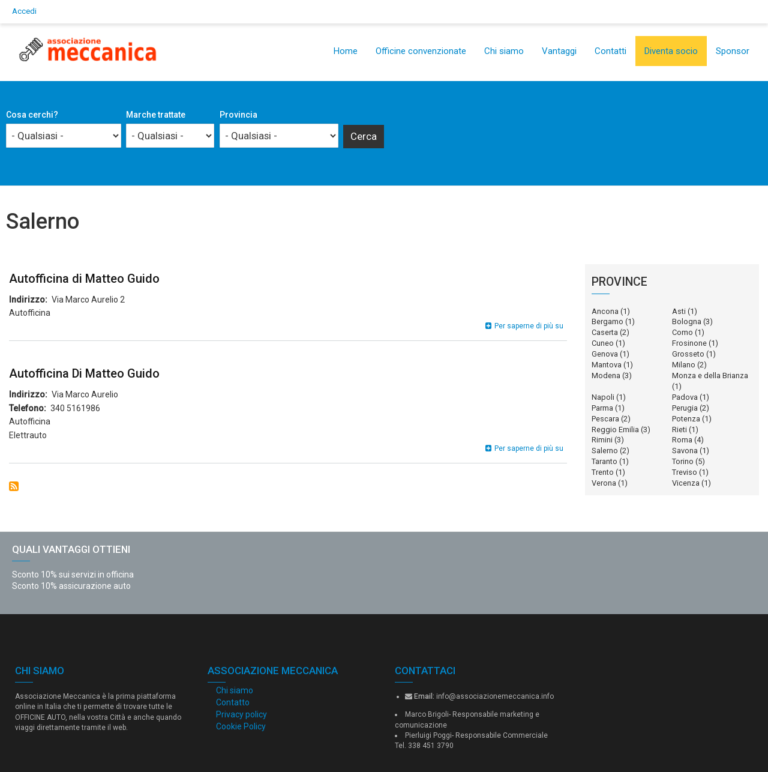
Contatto (233, 702)
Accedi (24, 11)
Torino (683, 461)
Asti (679, 311)
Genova (605, 353)
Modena (606, 375)
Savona (685, 450)
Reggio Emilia (615, 429)
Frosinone (689, 343)
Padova (685, 397)
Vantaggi (559, 51)
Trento (603, 472)
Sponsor (732, 51)
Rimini (602, 439)
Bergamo (607, 321)
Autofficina (29, 313)
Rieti (679, 429)
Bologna (686, 321)
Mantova (607, 364)
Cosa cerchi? (32, 114)
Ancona (605, 311)
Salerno (605, 450)
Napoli (603, 397)
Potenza (686, 418)
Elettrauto (28, 435)
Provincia (238, 114)
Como (682, 332)
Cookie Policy (241, 726)
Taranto (604, 461)
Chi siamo (504, 51)
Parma (602, 407)
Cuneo (603, 343)
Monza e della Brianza (710, 375)
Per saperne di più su (528, 326)
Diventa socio (671, 51)
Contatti (610, 51)
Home (346, 51)
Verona (604, 482)
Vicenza (686, 482)
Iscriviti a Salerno (14, 486)
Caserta (605, 332)
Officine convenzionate (421, 51)
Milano (683, 364)
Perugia (685, 407)
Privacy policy (241, 714)
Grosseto (688, 353)
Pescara (605, 418)
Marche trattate (155, 114)
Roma (682, 439)
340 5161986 (75, 408)
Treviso (684, 472)
